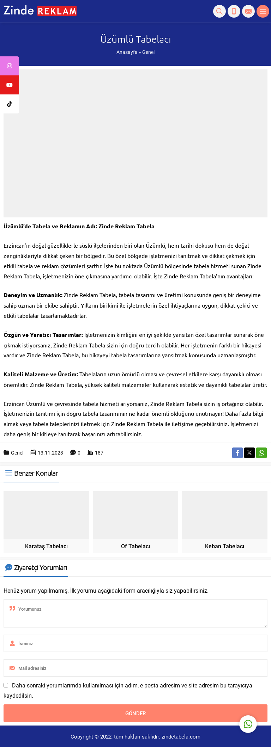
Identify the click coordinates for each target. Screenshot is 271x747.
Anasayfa (127, 52)
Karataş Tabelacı (46, 546)
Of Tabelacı (135, 546)
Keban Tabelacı (224, 546)
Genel (148, 52)
